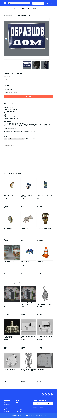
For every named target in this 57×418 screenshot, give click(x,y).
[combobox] (28, 92)
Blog (17, 402)
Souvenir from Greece (44, 195)
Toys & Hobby (26, 9)
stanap (8, 76)
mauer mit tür (8, 303)
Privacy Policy (19, 410)
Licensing (18, 412)
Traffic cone (41, 262)
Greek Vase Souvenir (11, 262)
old (5, 138)
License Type (8, 89)
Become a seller (38, 3)
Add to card (28, 96)
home (9, 138)
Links (17, 404)
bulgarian (20, 138)
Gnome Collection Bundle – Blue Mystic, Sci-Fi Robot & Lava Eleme (44, 303)
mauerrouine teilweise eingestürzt (28, 303)
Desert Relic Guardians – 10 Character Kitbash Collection (28, 370)
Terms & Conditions (21, 408)
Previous (6, 39)
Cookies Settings (41, 415)
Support (6, 412)
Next (47, 39)
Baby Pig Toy (25, 228)
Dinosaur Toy (25, 262)
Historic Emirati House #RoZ (28, 337)
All (7, 9)
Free (15, 9)
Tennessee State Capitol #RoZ (9, 337)
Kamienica (40, 370)
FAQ (5, 410)
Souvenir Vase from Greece (27, 195)
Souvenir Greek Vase (44, 228)
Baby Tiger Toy (9, 195)
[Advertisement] (28, 159)
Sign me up (47, 404)
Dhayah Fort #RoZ (10, 370)
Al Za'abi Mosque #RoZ (44, 336)
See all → (50, 175)
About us (6, 402)
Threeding (9, 392)
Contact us (7, 404)
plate (14, 138)
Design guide (7, 408)
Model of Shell (8, 228)
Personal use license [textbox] (11, 92)
